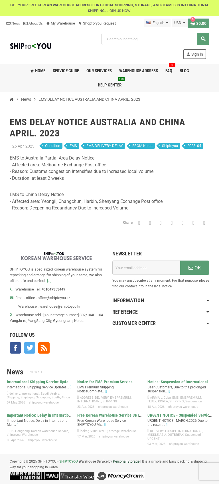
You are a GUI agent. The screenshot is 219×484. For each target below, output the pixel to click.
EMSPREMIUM (120, 398)
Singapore (43, 397)
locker (84, 431)
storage (114, 431)
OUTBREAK (176, 435)
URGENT (153, 439)
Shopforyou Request (97, 23)
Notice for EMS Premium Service (105, 382)
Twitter (29, 348)
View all (36, 372)
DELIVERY (102, 398)
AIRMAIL (156, 398)
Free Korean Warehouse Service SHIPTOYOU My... (120, 415)
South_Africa (61, 397)
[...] (49, 281)
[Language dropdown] (157, 23)
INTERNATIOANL (89, 401)
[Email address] (146, 268)
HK (11, 431)
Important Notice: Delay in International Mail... (46, 415)
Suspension (193, 401)
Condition (52, 146)
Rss (44, 348)
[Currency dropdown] (180, 23)
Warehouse (30, 435)
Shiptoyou (170, 146)
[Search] (155, 39)
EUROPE (171, 431)
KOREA (163, 401)
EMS (73, 146)
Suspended (193, 435)
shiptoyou (14, 435)
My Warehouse (60, 23)
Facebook (15, 348)
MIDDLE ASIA (156, 435)
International (30, 394)
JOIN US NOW (119, 11)
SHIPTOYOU (99, 431)
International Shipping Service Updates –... (43, 382)
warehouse (129, 431)
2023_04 (194, 146)
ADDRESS (87, 398)
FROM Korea (142, 146)
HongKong (22, 431)
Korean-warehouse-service (49, 431)
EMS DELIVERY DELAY (104, 146)
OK (194, 268)
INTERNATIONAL (190, 431)
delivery (14, 394)
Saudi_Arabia (50, 394)
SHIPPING (110, 401)
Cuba (167, 398)
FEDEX (152, 401)
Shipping (13, 397)
